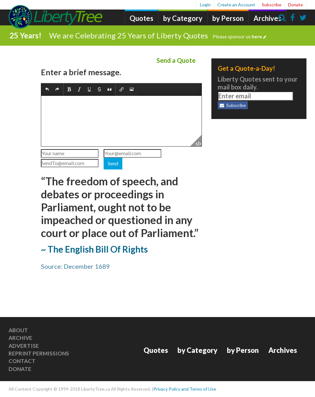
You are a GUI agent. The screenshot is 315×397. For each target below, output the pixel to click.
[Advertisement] (258, 165)
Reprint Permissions (39, 353)
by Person (228, 18)
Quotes (141, 18)
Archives (267, 18)
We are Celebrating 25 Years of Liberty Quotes (157, 35)
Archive (20, 337)
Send (113, 163)
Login (205, 4)
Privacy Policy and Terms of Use (184, 389)
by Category (182, 18)
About (18, 330)
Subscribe (271, 4)
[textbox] (121, 121)
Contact (22, 361)
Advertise (24, 345)
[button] (47, 90)
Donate (295, 4)
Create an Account (236, 4)
